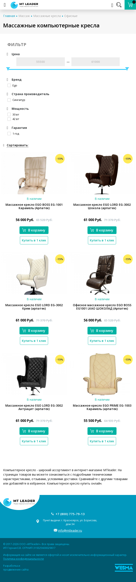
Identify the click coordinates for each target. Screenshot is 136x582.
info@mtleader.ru (70, 530)
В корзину (33, 230)
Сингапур (16, 100)
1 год (13, 133)
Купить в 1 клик (34, 240)
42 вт (13, 119)
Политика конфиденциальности (23, 559)
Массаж (24, 16)
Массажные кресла (47, 16)
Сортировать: (17, 145)
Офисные (71, 16)
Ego (12, 85)
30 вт (13, 114)
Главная (9, 16)
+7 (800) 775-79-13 (70, 514)
